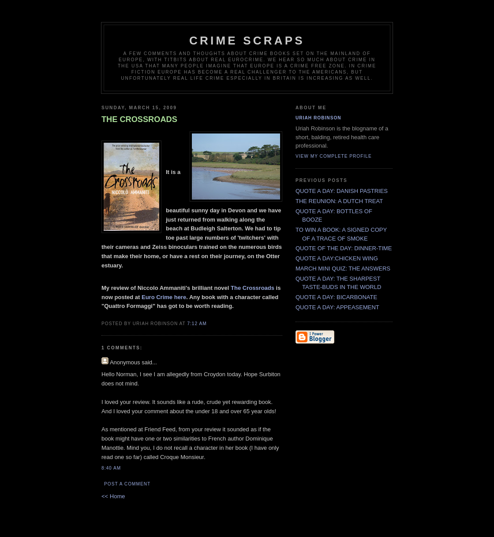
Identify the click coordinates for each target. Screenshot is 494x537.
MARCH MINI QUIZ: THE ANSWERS (343, 268)
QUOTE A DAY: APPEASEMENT (337, 307)
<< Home (113, 496)
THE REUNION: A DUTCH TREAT (339, 201)
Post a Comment (127, 483)
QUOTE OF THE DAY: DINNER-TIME (344, 248)
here (180, 297)
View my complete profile (334, 156)
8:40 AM (111, 468)
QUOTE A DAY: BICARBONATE (336, 297)
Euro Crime (157, 297)
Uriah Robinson (318, 117)
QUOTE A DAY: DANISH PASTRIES (342, 191)
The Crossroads (252, 288)
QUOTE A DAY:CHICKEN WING (337, 258)
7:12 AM (196, 323)
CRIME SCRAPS (247, 40)
